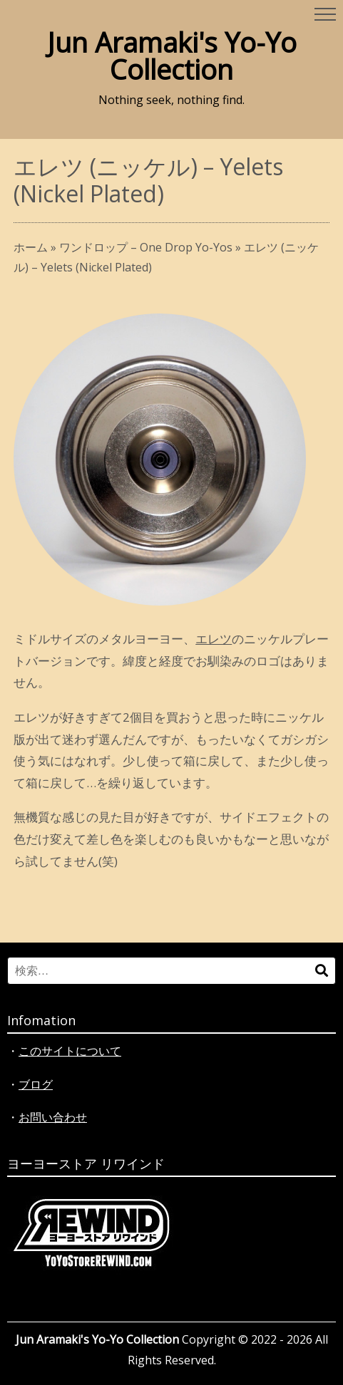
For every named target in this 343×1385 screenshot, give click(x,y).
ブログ (36, 1084)
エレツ (213, 639)
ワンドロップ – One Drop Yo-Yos (145, 247)
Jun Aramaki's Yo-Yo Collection (172, 56)
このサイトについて (70, 1051)
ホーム (31, 247)
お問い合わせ (53, 1117)
